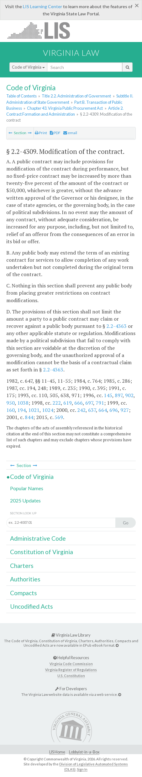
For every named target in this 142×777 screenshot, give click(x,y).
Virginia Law (71, 52)
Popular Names (26, 488)
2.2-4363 (116, 326)
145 (108, 395)
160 (10, 410)
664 (102, 410)
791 (100, 402)
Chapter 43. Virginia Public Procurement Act (65, 108)
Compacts (23, 592)
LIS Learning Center (42, 6)
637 (92, 410)
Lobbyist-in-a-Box (84, 752)
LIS (42, 30)
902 (129, 395)
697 (89, 402)
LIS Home (57, 752)
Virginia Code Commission (71, 664)
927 (124, 410)
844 (29, 417)
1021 (33, 410)
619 (67, 402)
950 (10, 402)
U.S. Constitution (71, 676)
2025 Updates (25, 500)
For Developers (71, 688)
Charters (22, 565)
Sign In (82, 769)
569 (59, 417)
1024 (47, 410)
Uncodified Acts (31, 606)
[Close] (136, 5)
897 (119, 395)
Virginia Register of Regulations (71, 670)
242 (81, 410)
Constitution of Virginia (41, 551)
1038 (23, 402)
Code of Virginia (28, 67)
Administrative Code (38, 538)
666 (78, 402)
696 (113, 410)
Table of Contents (21, 95)
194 (21, 410)
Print (41, 132)
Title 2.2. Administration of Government (76, 95)
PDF (55, 132)
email (70, 132)
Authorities (25, 579)
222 (56, 402)
